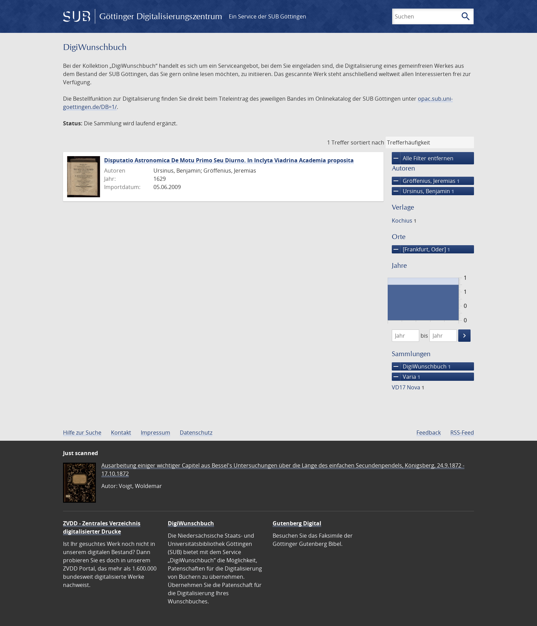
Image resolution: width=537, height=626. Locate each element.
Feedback (428, 432)
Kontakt (121, 432)
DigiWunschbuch (421, 366)
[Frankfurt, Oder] (421, 249)
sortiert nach (367, 142)
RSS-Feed (462, 432)
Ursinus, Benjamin (423, 191)
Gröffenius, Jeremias (426, 181)
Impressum (155, 432)
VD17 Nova (408, 387)
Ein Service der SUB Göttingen (267, 16)
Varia (406, 377)
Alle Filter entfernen (422, 158)
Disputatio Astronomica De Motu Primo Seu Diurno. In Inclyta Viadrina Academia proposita (229, 160)
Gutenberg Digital (297, 523)
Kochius (404, 220)
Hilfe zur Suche (82, 432)
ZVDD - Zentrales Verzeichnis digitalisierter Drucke (101, 527)
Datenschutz (196, 432)
